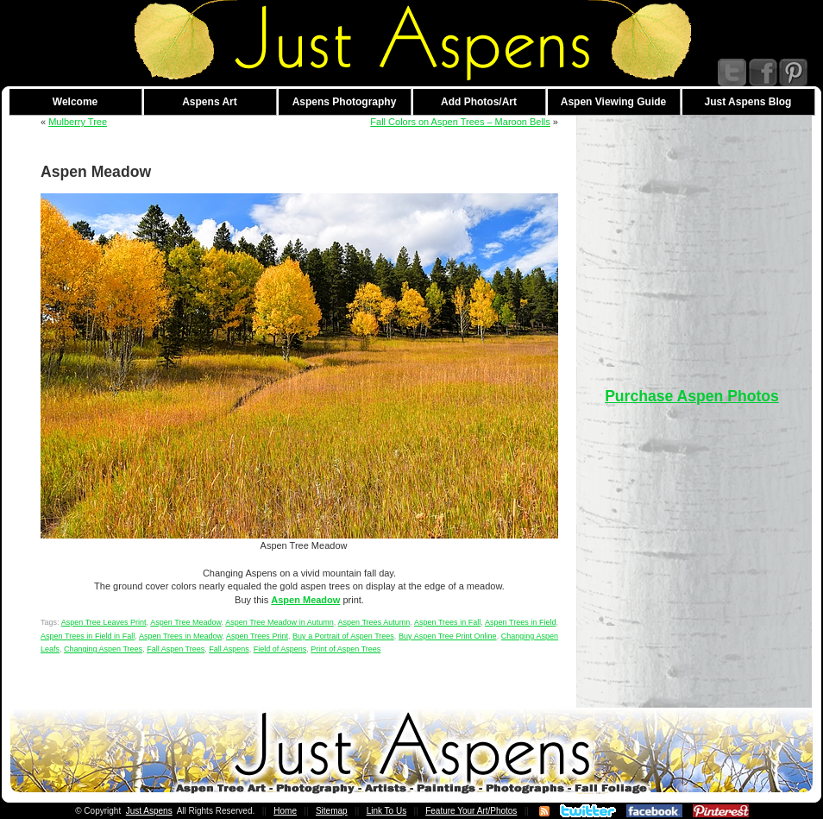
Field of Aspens (280, 649)
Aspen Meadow (305, 600)
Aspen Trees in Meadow (180, 636)
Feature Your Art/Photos (471, 811)
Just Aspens (149, 811)
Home (285, 811)
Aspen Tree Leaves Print (104, 622)
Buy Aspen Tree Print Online (448, 636)
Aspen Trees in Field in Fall (88, 636)
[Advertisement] (692, 236)
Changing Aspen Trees (103, 649)
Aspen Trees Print (257, 636)
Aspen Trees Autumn (373, 622)
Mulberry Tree (77, 122)
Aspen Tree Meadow (185, 622)
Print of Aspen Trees (345, 649)
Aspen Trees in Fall (447, 622)
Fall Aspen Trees (175, 649)
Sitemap (332, 811)
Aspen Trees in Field (520, 622)
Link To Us (387, 811)
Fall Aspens (229, 649)
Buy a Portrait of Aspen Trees (343, 636)
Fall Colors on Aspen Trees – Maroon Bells (460, 122)
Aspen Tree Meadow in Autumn (279, 622)
